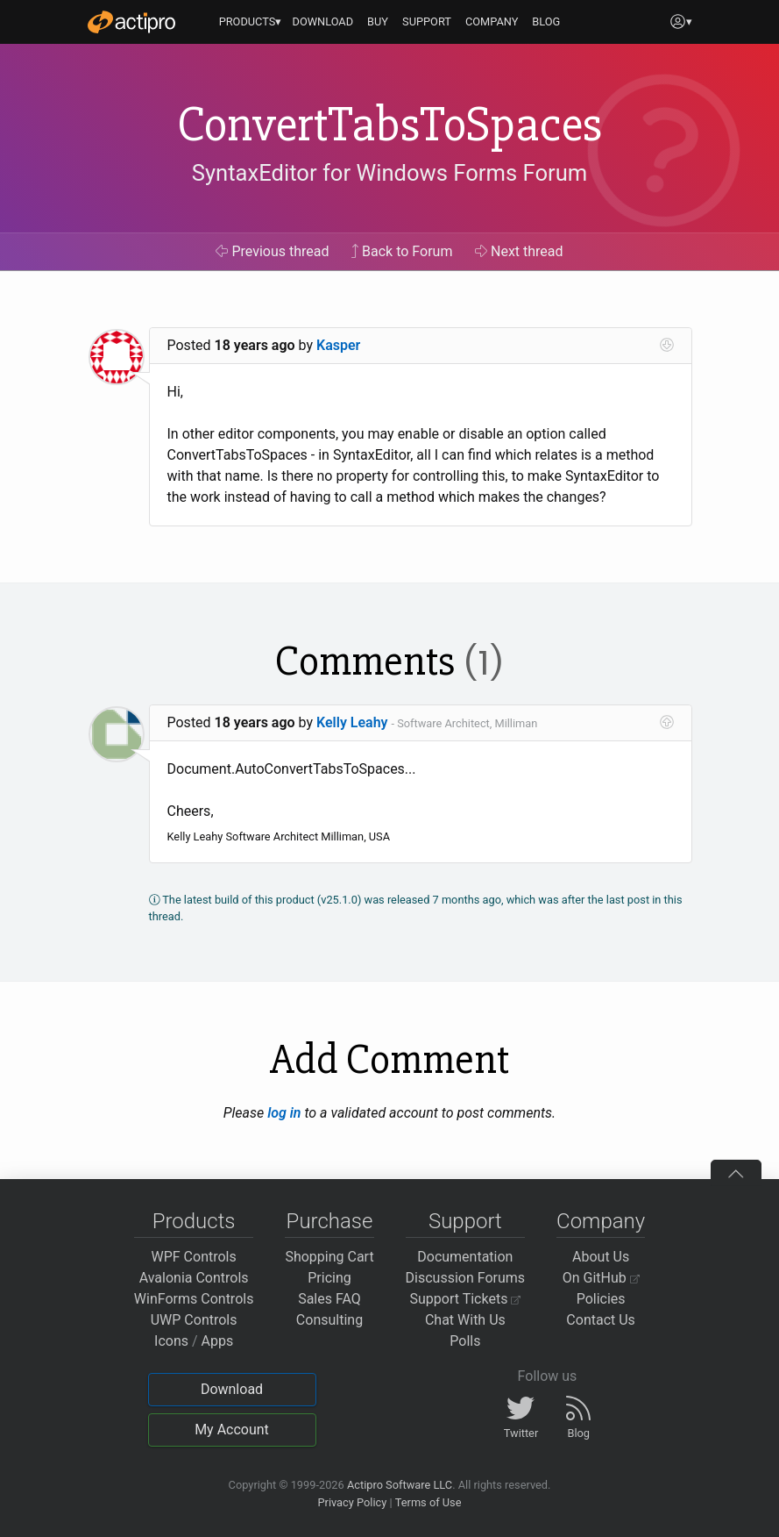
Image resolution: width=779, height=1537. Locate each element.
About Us (600, 1256)
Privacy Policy (351, 1502)
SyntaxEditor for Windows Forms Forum (389, 173)
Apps (218, 1341)
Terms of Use (428, 1502)
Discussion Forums (466, 1277)
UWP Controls (194, 1320)
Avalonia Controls (194, 1277)
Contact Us (600, 1320)
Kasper (338, 345)
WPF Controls (194, 1256)
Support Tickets (465, 1298)
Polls (465, 1341)
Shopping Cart (329, 1256)
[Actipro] (131, 21)
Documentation (465, 1256)
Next (519, 251)
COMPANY (492, 21)
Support (465, 1221)
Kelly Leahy (352, 722)
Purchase (330, 1221)
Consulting (329, 1320)
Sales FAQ (329, 1298)
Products (194, 1221)
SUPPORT (426, 21)
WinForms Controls (194, 1298)
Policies (601, 1298)
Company (600, 1221)
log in (284, 1112)
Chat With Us (465, 1320)
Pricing (329, 1277)
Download (232, 1389)
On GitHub (601, 1277)
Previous (272, 251)
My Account (232, 1429)
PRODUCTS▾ (250, 21)
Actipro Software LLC (399, 1484)
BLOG (546, 21)
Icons (171, 1341)
